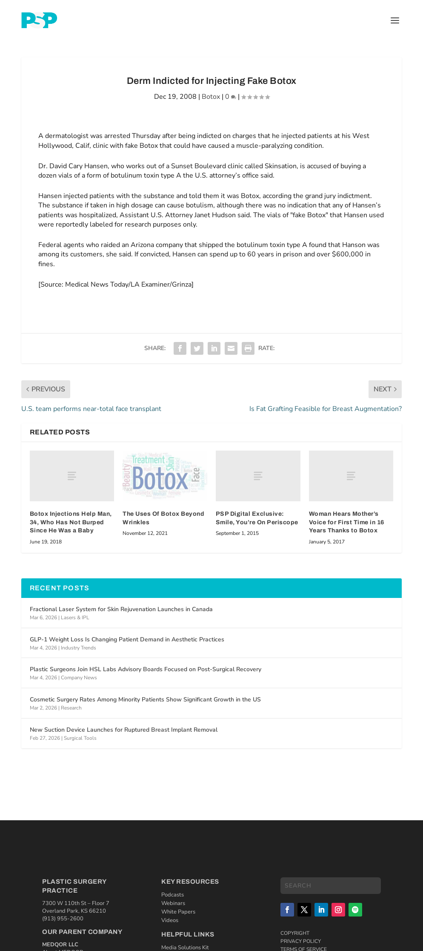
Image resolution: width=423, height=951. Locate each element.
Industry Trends (78, 647)
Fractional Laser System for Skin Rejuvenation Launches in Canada (121, 609)
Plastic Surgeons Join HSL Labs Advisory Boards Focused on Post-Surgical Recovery (145, 669)
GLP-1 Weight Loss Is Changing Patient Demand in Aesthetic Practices (127, 639)
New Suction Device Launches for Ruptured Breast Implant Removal (123, 730)
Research (71, 707)
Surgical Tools (80, 738)
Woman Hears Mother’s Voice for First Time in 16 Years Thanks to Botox (346, 522)
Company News (79, 677)
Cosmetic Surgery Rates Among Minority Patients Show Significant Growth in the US (145, 699)
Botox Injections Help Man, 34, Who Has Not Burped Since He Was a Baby (71, 522)
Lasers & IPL (75, 617)
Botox (211, 96)
